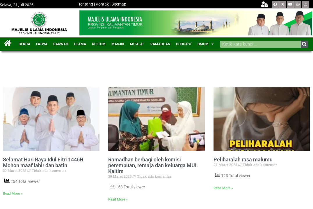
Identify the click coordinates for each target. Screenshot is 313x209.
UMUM (206, 44)
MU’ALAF (137, 44)
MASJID (117, 44)
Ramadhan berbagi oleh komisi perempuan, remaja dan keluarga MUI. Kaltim (153, 165)
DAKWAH (60, 44)
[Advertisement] (109, 67)
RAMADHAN (160, 44)
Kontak (102, 4)
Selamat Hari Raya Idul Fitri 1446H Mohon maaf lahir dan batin (43, 162)
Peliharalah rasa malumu (243, 160)
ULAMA (80, 44)
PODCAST (184, 44)
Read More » (12, 194)
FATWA (41, 44)
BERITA (24, 44)
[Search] (304, 44)
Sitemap (118, 4)
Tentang (85, 4)
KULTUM (99, 44)
